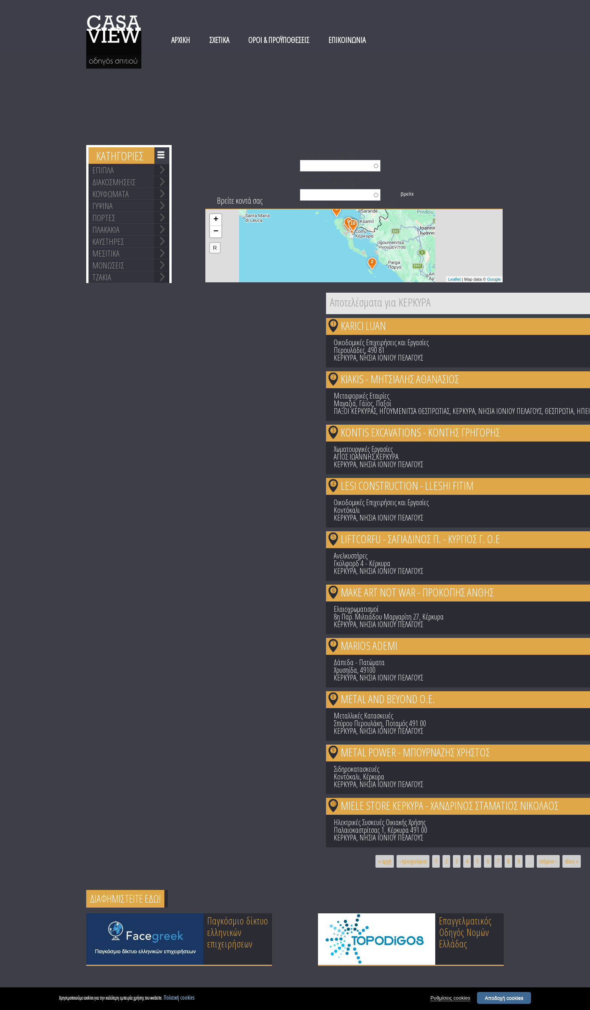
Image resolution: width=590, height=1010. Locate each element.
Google (494, 279)
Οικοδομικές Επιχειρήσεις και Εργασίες (381, 342)
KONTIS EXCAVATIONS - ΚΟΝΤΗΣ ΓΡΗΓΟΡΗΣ (420, 432)
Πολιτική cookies (179, 998)
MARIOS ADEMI (369, 645)
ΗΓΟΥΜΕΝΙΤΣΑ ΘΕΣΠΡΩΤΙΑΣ (414, 411)
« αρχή (384, 861)
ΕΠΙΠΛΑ (103, 170)
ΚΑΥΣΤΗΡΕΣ (108, 241)
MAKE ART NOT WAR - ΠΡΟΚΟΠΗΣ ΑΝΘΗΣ (417, 592)
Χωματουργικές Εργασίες (363, 449)
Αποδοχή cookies (504, 998)
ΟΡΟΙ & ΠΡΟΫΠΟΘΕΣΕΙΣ (278, 40)
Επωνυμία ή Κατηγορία (328, 153)
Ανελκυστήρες (350, 555)
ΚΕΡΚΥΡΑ (345, 358)
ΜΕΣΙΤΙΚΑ (106, 253)
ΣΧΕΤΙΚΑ (219, 40)
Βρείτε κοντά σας (239, 200)
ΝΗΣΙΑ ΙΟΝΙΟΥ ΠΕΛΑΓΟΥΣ (391, 358)
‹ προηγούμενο (413, 861)
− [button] (215, 231)
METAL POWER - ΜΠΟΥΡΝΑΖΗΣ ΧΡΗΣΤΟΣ (415, 752)
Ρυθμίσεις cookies (450, 998)
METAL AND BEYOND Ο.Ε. (388, 698)
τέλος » (571, 861)
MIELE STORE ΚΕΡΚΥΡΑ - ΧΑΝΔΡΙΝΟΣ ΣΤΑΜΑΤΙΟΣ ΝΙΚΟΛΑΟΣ (450, 805)
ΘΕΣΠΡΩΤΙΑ (559, 411)
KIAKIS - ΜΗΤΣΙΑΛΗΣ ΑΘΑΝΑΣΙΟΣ (400, 378)
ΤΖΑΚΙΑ (101, 277)
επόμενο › (548, 861)
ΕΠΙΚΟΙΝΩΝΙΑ (346, 40)
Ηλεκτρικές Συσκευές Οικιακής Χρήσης (380, 822)
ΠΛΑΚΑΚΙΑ (106, 229)
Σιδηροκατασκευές (356, 769)
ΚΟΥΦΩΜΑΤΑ (110, 193)
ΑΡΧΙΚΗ (180, 40)
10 (333, 803)
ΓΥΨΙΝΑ (102, 205)
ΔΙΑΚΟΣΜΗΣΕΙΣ (114, 182)
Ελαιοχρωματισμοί (356, 609)
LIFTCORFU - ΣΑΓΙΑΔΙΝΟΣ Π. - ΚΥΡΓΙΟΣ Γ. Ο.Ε (420, 538)
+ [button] (215, 220)
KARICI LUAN (363, 325)
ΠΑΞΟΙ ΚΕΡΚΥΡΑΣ (355, 411)
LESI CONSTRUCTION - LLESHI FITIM (407, 485)
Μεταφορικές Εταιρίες (361, 395)
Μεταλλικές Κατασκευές (363, 715)
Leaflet (454, 279)
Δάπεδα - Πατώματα (359, 662)
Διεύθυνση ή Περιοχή (326, 183)
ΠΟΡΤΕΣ (103, 217)
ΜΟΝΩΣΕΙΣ (108, 265)
